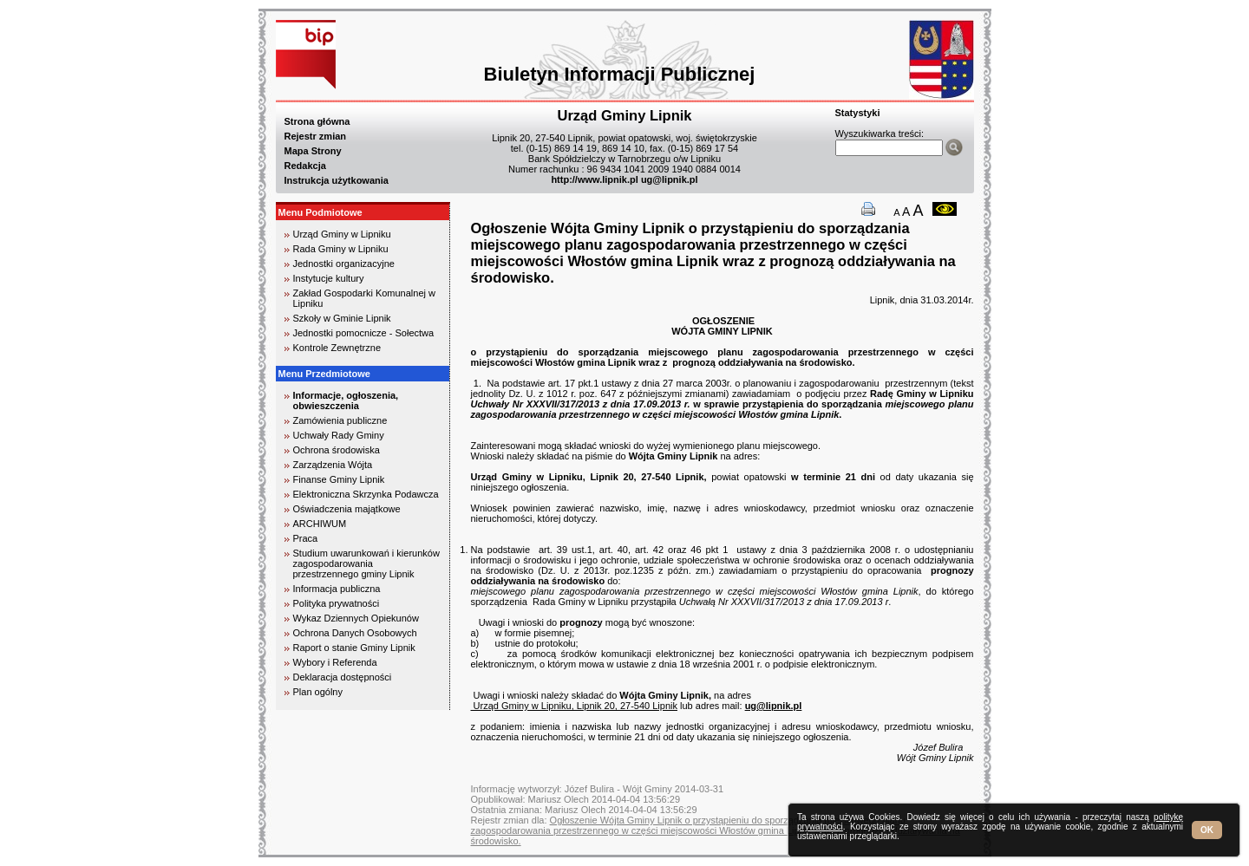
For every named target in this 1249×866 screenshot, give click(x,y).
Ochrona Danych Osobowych (355, 633)
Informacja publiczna (337, 588)
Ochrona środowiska (336, 450)
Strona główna (317, 121)
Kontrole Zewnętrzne (337, 347)
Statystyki (857, 112)
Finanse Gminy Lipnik (339, 479)
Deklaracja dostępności (342, 677)
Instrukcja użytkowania (336, 180)
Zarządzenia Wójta (333, 464)
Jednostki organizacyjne (344, 263)
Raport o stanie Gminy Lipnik (354, 647)
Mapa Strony (313, 151)
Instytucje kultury (328, 278)
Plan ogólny (318, 692)
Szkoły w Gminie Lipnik (342, 318)
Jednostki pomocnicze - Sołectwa (364, 333)
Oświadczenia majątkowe (347, 509)
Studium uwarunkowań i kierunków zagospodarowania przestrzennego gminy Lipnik (366, 563)
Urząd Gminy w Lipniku (342, 234)
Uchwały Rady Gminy (338, 435)
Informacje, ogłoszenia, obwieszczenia (346, 400)
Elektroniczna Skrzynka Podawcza (366, 494)
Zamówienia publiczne (340, 420)
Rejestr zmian (315, 136)
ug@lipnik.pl (669, 179)
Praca (305, 538)
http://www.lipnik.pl (594, 179)
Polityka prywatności (336, 603)
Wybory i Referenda (335, 662)
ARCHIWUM (320, 523)
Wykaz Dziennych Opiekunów (356, 618)
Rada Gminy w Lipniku (341, 249)
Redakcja (305, 165)
